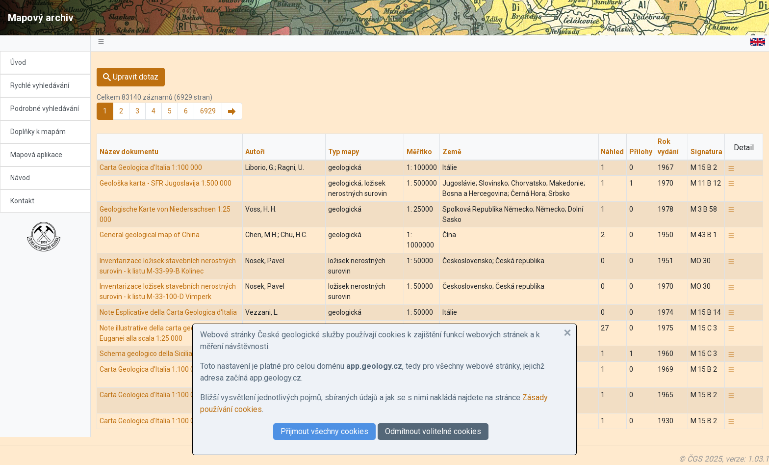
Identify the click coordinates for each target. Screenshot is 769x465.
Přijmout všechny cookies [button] (324, 431)
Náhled (612, 152)
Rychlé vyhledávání (39, 85)
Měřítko (419, 152)
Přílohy (640, 152)
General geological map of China (150, 235)
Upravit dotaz (130, 77)
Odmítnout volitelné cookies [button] (433, 431)
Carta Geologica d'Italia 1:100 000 (151, 167)
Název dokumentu (129, 152)
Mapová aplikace (36, 155)
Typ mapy (343, 152)
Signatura (706, 152)
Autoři (255, 152)
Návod (20, 178)
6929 (208, 111)
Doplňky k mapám (38, 132)
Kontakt (22, 201)
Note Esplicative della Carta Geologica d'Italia (168, 312)
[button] (567, 333)
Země (451, 152)
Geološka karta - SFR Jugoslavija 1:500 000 (165, 183)
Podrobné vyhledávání (44, 108)
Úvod (18, 62)
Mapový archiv (41, 18)
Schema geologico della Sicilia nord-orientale (169, 353)
